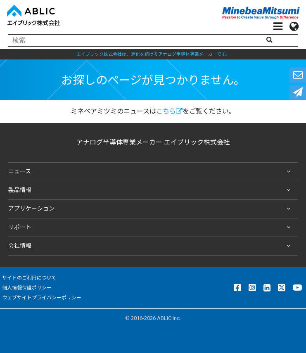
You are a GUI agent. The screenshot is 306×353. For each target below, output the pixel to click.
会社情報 (151, 246)
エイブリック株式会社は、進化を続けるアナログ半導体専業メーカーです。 (153, 54)
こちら (169, 111)
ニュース (151, 171)
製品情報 (151, 190)
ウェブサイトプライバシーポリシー (41, 298)
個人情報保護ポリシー (27, 288)
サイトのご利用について (29, 278)
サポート (151, 227)
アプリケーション (151, 209)
